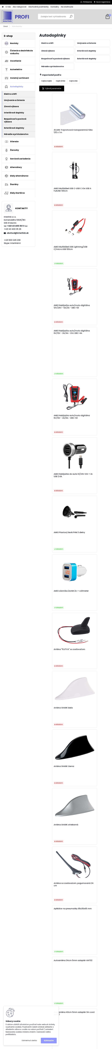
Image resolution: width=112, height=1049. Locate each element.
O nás (8, 6)
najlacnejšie (46, 81)
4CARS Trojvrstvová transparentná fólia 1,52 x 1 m (56, 131)
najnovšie (73, 81)
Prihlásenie (87, 2)
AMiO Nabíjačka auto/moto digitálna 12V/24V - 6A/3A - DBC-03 (90, 191)
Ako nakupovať (19, 6)
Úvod (5, 26)
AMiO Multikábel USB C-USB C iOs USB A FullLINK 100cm (91, 131)
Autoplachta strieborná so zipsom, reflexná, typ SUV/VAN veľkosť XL (56, 883)
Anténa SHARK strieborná (54, 485)
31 (95, 935)
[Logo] (19, 17)
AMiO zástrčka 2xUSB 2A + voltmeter (54, 369)
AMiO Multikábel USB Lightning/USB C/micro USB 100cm (55, 191)
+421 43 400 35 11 (15, 226)
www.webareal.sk (66, 1046)
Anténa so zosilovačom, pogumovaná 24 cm (88, 486)
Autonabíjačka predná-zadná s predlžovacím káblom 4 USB (56, 830)
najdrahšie (60, 81)
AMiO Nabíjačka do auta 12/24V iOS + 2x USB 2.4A (54, 310)
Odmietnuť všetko (29, 1040)
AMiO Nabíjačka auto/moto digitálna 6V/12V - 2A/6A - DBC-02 (90, 251)
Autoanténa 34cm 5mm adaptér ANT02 (89, 511)
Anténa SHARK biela (51, 426)
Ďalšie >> (101, 935)
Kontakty (55, 6)
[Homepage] (3, 7)
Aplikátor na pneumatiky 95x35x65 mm (54, 511)
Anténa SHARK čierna (87, 426)
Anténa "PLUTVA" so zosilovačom (86, 369)
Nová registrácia (103, 2)
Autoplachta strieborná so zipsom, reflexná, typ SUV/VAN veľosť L (91, 883)
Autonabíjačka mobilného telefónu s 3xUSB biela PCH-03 (91, 770)
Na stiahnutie (67, 6)
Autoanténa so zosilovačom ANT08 (91, 666)
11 (90, 935)
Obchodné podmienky (38, 6)
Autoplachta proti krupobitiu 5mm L (91, 830)
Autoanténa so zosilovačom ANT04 (55, 666)
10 (86, 935)
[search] (71, 17)
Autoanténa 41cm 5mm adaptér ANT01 (88, 563)
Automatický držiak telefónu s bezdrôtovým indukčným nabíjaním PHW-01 (56, 804)
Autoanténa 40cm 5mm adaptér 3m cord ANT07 (54, 563)
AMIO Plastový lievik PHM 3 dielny (89, 310)
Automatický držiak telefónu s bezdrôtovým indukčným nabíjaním (56, 719)
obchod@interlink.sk (18, 233)
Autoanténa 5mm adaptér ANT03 (55, 615)
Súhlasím (49, 1040)
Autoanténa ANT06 (86, 614)
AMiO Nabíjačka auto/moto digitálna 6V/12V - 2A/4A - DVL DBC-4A (57, 218)
